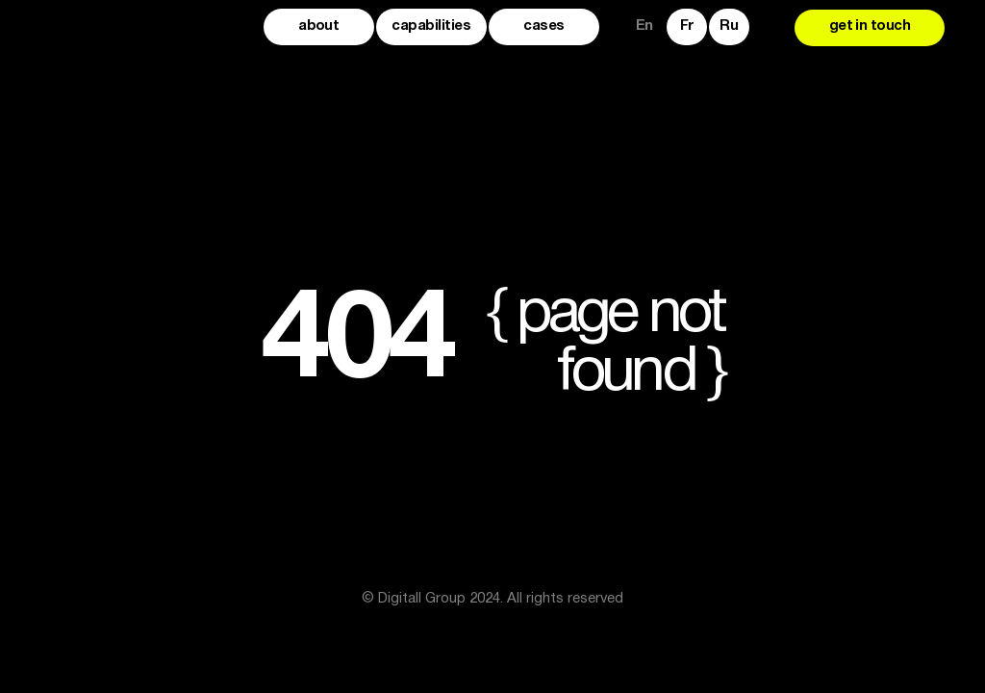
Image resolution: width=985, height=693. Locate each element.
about (318, 26)
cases (543, 26)
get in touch (870, 26)
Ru (729, 26)
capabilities (430, 26)
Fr (687, 26)
